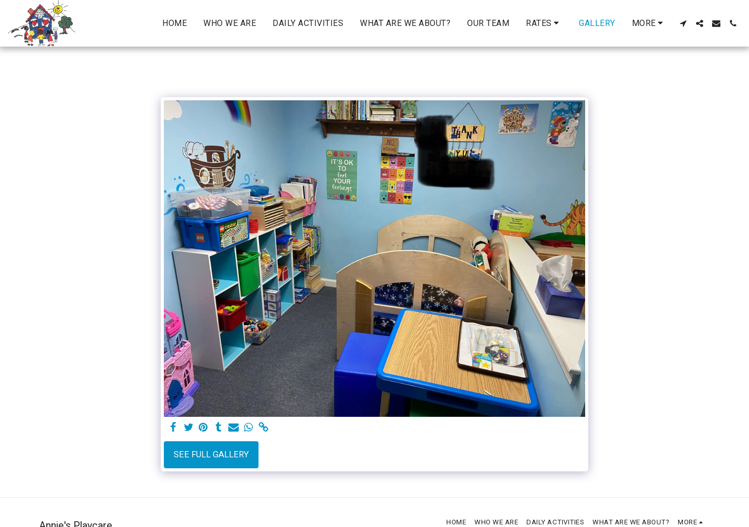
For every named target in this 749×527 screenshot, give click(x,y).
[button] (544, 23)
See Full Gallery (211, 454)
